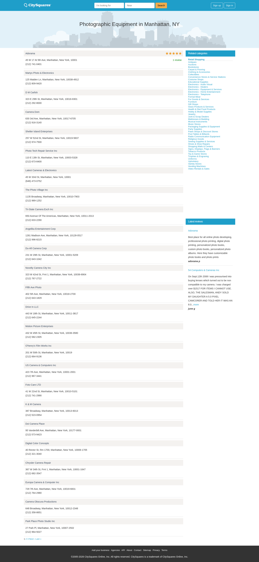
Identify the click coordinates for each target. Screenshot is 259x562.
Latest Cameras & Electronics (40, 170)
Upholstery (193, 161)
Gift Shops (193, 104)
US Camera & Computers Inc (40, 365)
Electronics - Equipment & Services (205, 89)
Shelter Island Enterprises (39, 131)
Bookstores (193, 67)
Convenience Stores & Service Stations (207, 77)
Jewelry (191, 114)
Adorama (30, 53)
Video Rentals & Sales (198, 168)
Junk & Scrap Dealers (198, 116)
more (196, 304)
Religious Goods (196, 139)
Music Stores (194, 124)
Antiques (192, 62)
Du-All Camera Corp (36, 248)
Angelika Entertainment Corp (40, 229)
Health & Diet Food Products (201, 109)
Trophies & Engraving (198, 156)
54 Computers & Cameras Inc (203, 270)
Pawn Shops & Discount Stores (203, 131)
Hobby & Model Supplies (200, 111)
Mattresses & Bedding (198, 119)
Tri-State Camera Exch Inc (39, 209)
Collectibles (193, 74)
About (129, 550)
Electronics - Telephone (199, 94)
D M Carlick (31, 92)
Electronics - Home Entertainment (204, 92)
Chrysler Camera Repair (38, 462)
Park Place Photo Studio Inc (40, 521)
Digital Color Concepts (37, 443)
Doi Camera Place (35, 423)
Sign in (229, 5)
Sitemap (147, 550)
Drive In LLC (31, 307)
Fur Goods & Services (198, 99)
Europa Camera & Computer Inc (42, 482)
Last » (38, 539)
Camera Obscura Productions (40, 501)
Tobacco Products (196, 151)
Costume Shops (196, 79)
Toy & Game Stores (197, 154)
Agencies (115, 550)
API (123, 550)
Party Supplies (195, 129)
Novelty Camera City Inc (38, 268)
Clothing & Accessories (199, 72)
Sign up (217, 5)
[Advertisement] (210, 195)
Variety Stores (195, 164)
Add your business (100, 550)
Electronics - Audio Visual (200, 84)
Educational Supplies (198, 82)
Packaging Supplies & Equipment (204, 126)
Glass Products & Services (201, 106)
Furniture (192, 102)
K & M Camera (33, 404)
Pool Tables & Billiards (198, 134)
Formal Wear (194, 97)
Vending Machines (197, 166)
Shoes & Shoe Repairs (199, 144)
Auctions (192, 64)
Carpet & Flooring (196, 69)
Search (161, 5)
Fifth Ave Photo (33, 287)
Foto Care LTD (33, 384)
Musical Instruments (197, 121)
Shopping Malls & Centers (200, 146)
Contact (137, 550)
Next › (32, 539)
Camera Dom (32, 112)
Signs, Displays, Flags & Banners (204, 149)
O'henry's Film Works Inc (38, 345)
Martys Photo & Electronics (39, 73)
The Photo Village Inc (36, 189)
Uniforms (192, 159)
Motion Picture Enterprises (39, 326)
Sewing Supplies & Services (201, 141)
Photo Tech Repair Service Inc (41, 150)
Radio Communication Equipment (204, 136)
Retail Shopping (196, 59)
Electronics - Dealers (198, 87)
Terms (164, 550)
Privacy (156, 550)
